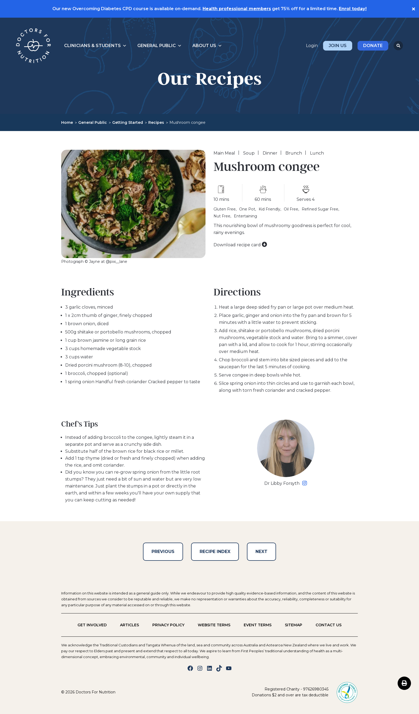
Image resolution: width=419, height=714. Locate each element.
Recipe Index (215, 551)
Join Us (338, 45)
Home (67, 122)
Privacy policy (168, 625)
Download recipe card (240, 244)
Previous (163, 551)
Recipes (156, 122)
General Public (159, 45)
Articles (129, 625)
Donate (373, 45)
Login (312, 45)
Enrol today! (353, 8)
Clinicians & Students (95, 45)
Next (261, 551)
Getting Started (127, 122)
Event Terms (257, 625)
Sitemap (293, 625)
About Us (207, 45)
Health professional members (237, 8)
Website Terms (214, 625)
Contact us (329, 625)
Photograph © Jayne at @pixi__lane (94, 261)
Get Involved (92, 625)
